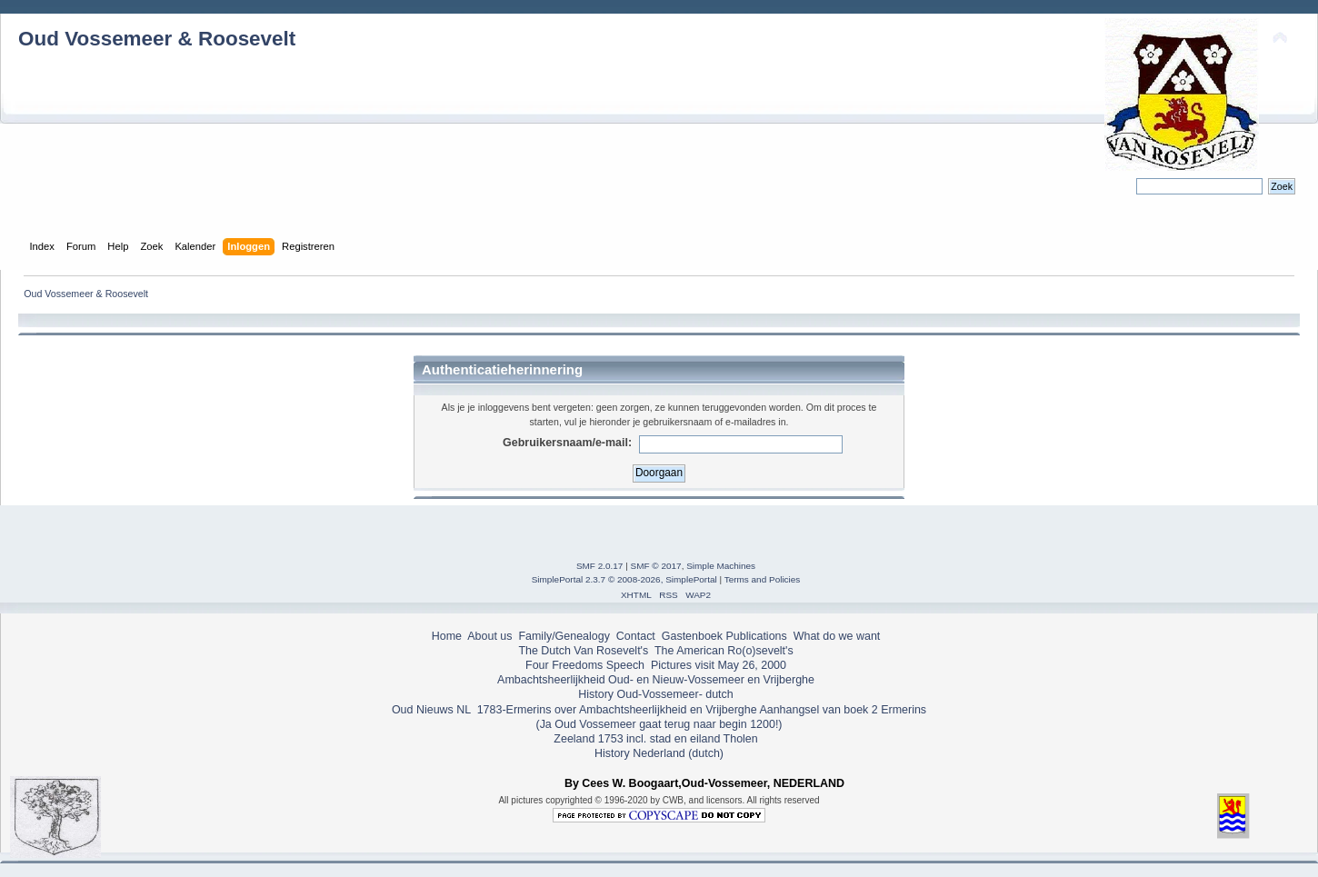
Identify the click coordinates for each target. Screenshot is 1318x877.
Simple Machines (720, 566)
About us (489, 636)
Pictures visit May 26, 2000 (718, 665)
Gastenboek (692, 636)
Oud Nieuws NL (431, 709)
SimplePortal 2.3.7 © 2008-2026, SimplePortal (624, 579)
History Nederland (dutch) (659, 753)
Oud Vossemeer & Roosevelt (156, 38)
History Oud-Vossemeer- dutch (655, 694)
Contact (635, 636)
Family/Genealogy (564, 636)
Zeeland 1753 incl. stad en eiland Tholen (655, 738)
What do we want (837, 636)
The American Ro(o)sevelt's (724, 650)
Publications (756, 636)
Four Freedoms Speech (584, 665)
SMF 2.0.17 (600, 566)
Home (447, 636)
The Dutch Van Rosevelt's (583, 650)
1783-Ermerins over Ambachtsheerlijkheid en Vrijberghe (615, 709)
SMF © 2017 (656, 566)
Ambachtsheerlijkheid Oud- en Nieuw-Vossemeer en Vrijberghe (655, 679)
